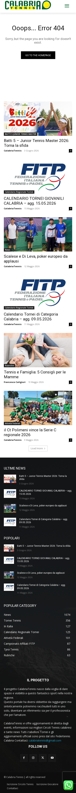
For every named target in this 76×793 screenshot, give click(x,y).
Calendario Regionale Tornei (19, 192)
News (7, 249)
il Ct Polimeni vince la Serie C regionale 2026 (30, 432)
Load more (38, 448)
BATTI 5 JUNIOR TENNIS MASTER (20, 134)
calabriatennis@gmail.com (45, 740)
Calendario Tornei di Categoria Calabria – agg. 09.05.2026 (31, 316)
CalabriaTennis (12, 150)
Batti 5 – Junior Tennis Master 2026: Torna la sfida (43, 546)
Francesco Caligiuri (15, 382)
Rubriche (9, 365)
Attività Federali (12, 423)
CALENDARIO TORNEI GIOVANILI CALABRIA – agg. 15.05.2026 (34, 201)
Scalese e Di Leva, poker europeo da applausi (43, 505)
